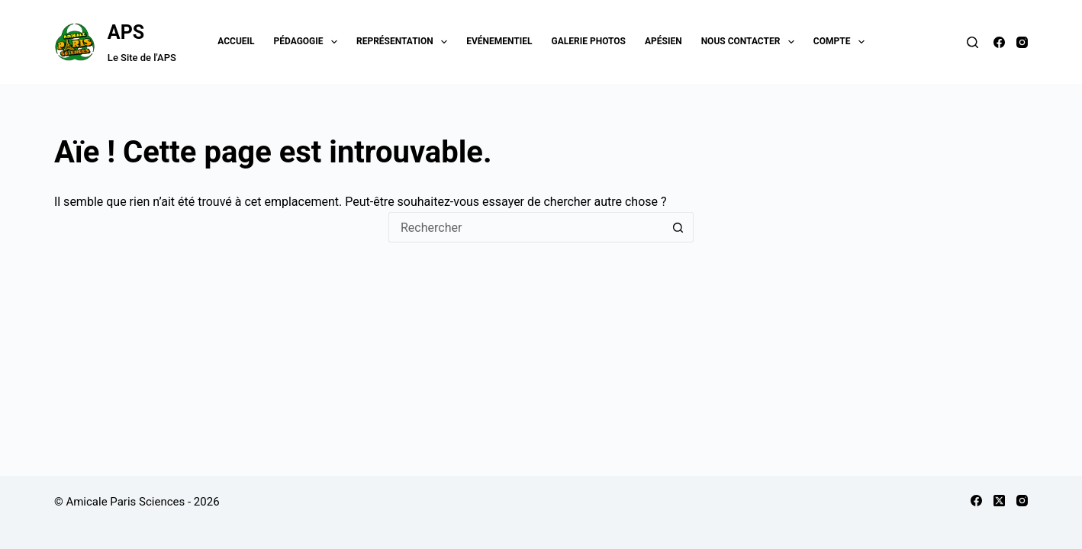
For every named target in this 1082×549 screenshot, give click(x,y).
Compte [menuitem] (842, 41)
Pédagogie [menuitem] (308, 41)
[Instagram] (1022, 42)
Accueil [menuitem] (235, 41)
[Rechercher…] (525, 227)
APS (126, 32)
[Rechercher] (972, 42)
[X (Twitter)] (999, 500)
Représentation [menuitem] (404, 41)
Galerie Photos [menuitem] (589, 41)
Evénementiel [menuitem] (499, 41)
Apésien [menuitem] (663, 41)
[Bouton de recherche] (678, 227)
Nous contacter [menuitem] (750, 41)
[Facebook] (999, 42)
